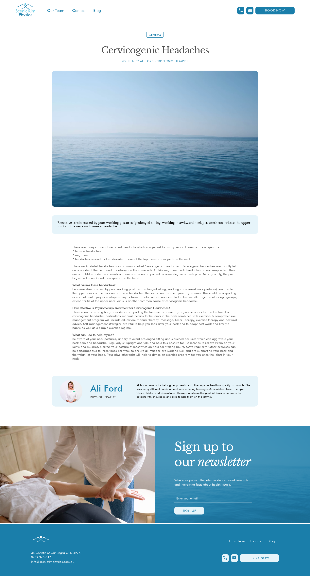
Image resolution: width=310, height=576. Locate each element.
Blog (97, 10)
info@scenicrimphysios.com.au (52, 562)
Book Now (275, 10)
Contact (78, 10)
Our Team (55, 10)
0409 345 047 (41, 557)
